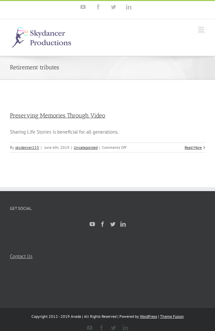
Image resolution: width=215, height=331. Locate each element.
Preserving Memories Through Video (57, 115)
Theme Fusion (172, 316)
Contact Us (21, 256)
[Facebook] (102, 224)
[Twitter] (112, 224)
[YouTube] (92, 224)
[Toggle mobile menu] (201, 29)
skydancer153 (27, 147)
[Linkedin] (123, 224)
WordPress (148, 316)
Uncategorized (86, 147)
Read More (193, 147)
